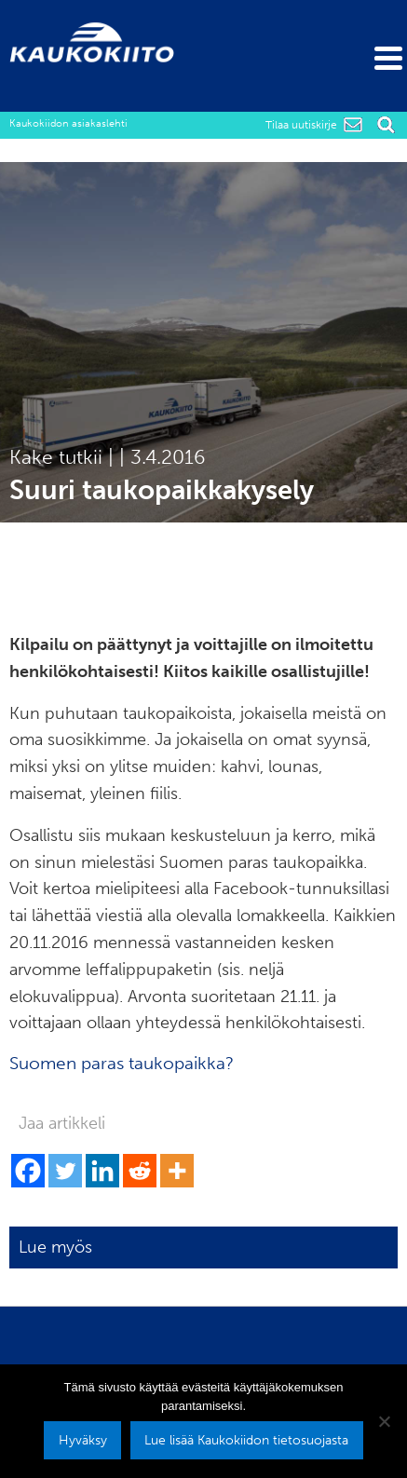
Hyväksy (83, 1439)
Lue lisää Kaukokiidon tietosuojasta (246, 1439)
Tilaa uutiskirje (301, 124)
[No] (383, 1421)
